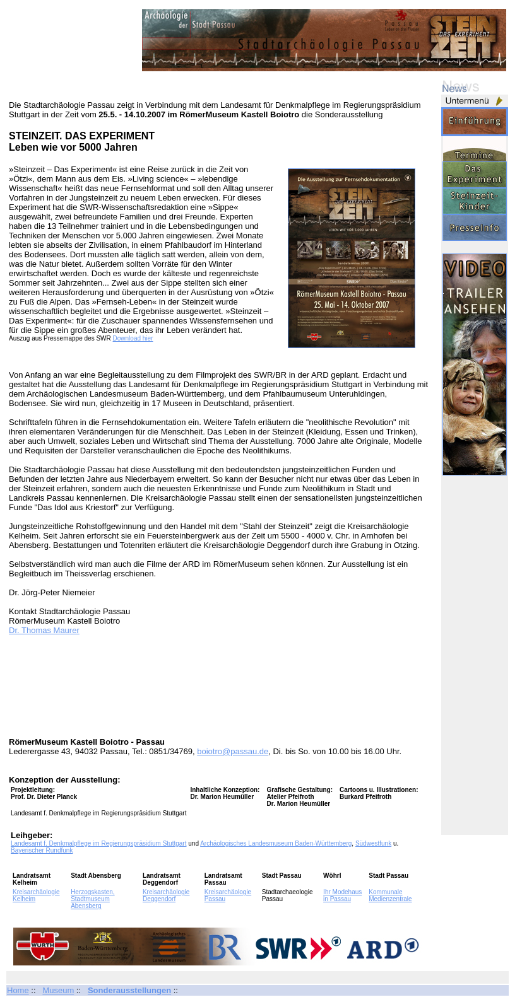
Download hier (133, 338)
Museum (58, 990)
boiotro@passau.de (232, 751)
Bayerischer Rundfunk (42, 850)
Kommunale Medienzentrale (390, 895)
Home (18, 990)
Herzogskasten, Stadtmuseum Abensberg (92, 898)
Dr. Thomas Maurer (44, 630)
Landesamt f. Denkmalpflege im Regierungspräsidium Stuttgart (98, 843)
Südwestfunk (373, 843)
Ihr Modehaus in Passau (342, 895)
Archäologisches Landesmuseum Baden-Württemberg (276, 843)
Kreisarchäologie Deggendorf (166, 895)
